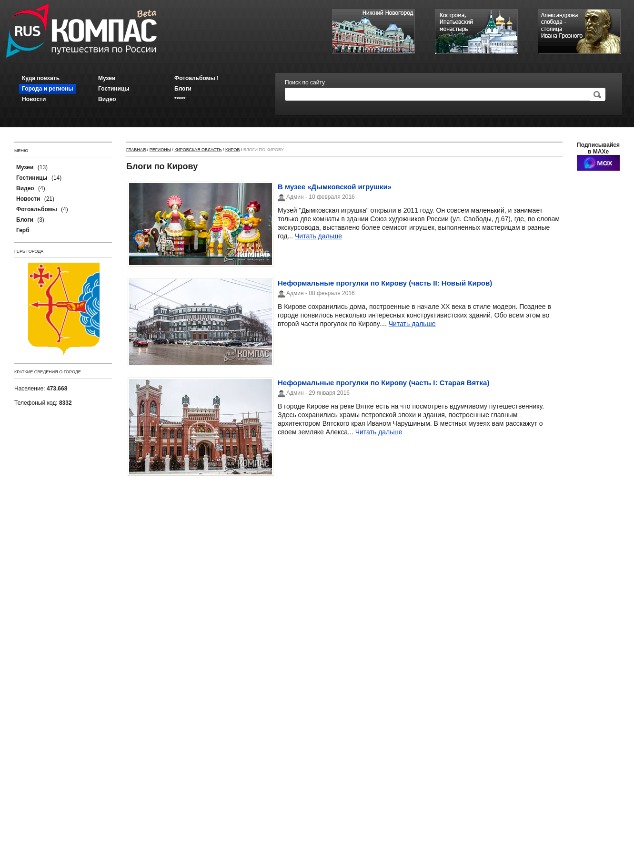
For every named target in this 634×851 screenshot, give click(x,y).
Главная (136, 149)
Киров (232, 149)
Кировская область (197, 149)
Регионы (160, 149)
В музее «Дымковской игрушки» (335, 187)
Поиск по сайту (305, 82)
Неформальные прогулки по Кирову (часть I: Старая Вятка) (383, 383)
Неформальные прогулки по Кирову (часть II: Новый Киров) (385, 283)
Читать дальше (318, 236)
